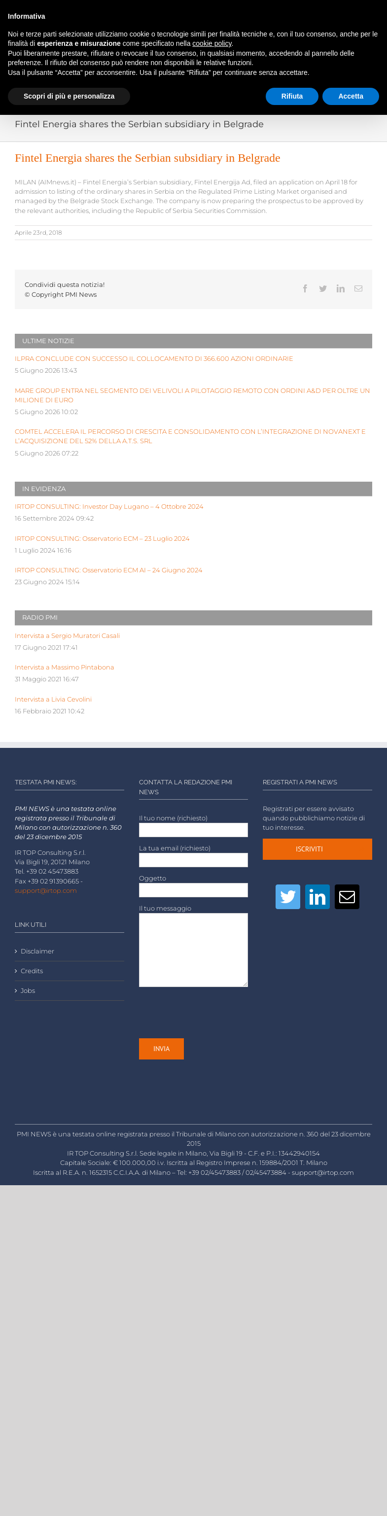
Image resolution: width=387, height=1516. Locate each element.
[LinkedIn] (317, 896)
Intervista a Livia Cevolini (53, 699)
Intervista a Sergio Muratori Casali (67, 635)
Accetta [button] (350, 96)
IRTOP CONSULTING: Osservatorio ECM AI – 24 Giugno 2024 (109, 570)
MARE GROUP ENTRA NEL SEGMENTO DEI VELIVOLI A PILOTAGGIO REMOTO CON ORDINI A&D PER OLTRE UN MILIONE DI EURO (192, 395)
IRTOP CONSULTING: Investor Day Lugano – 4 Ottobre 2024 (109, 506)
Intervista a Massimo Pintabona (64, 667)
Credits (32, 971)
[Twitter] (288, 896)
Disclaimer (37, 951)
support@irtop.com (46, 890)
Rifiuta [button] (292, 96)
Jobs (28, 990)
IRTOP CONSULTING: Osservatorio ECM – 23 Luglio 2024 (102, 538)
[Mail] (347, 896)
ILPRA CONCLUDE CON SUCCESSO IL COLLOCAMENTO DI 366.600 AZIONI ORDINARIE (154, 358)
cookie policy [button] (211, 43)
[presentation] (214, 1012)
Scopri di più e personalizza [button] (69, 96)
